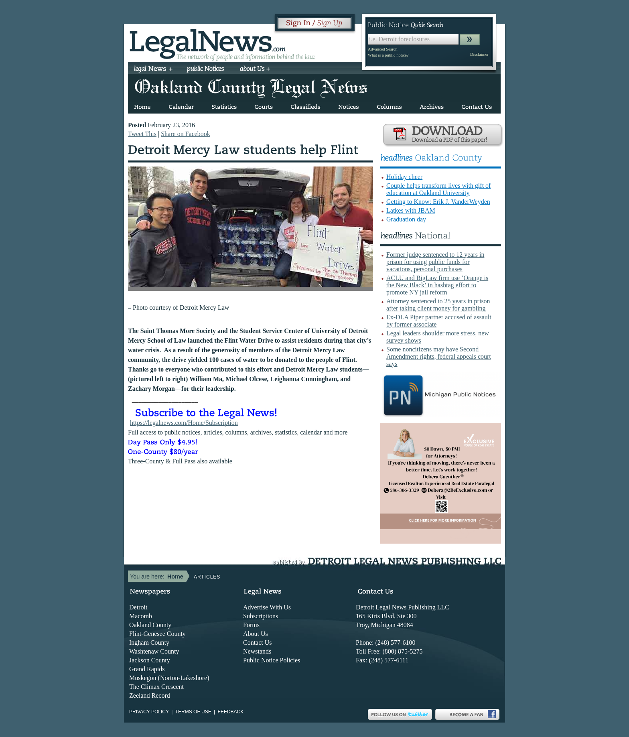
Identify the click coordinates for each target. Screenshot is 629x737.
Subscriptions (260, 616)
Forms (251, 624)
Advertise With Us (267, 607)
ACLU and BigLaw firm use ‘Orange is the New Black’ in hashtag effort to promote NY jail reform (437, 285)
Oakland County (150, 624)
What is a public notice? (388, 55)
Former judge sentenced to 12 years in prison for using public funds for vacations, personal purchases (435, 261)
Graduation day (406, 219)
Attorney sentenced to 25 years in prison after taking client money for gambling (438, 305)
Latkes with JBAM (410, 210)
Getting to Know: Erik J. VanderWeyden (438, 201)
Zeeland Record (149, 695)
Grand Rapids (146, 669)
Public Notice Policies (271, 660)
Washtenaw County (154, 651)
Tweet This (142, 133)
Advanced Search (383, 49)
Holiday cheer (404, 176)
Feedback (231, 712)
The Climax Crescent (156, 686)
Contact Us (257, 642)
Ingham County (149, 642)
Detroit (138, 607)
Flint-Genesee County (157, 633)
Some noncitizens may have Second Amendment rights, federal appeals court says (438, 356)
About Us (255, 633)
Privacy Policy (149, 712)
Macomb (140, 616)
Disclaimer (479, 54)
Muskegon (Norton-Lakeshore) (169, 677)
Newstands (257, 651)
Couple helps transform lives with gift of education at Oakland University (438, 189)
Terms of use (193, 712)
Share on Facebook (185, 133)
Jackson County (149, 660)
